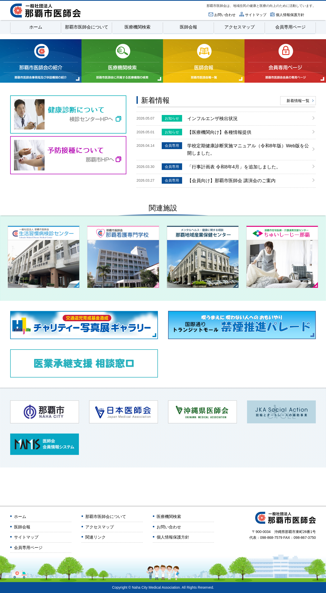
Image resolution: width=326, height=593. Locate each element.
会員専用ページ (290, 27)
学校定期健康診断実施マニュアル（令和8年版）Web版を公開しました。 (235, 149)
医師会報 (188, 27)
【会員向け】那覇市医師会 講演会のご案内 (219, 180)
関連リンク (95, 537)
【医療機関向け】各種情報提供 (206, 132)
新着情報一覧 (298, 100)
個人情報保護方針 (290, 15)
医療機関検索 (138, 27)
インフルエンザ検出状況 (200, 118)
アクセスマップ (239, 27)
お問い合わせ (225, 15)
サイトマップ (255, 15)
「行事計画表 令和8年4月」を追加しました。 (221, 167)
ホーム (35, 27)
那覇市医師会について (86, 27)
